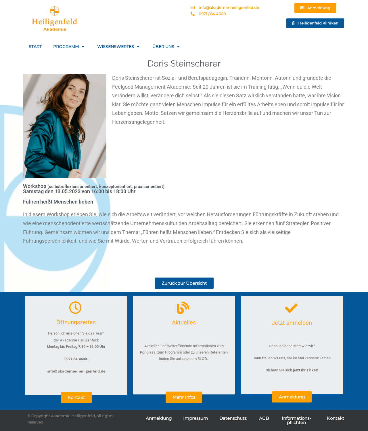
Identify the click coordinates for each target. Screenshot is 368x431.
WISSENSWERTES (119, 47)
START (35, 46)
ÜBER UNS (166, 47)
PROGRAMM (69, 47)
